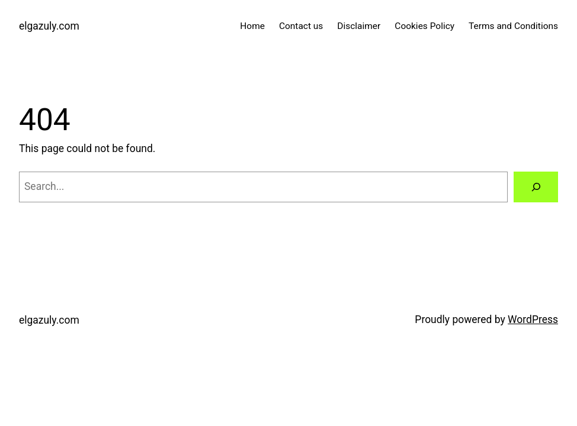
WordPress (533, 319)
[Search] (536, 187)
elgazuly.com (49, 26)
